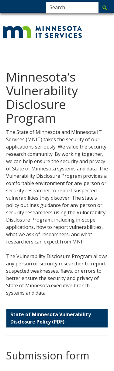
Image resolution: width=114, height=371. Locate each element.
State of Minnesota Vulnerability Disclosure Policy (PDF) (50, 318)
